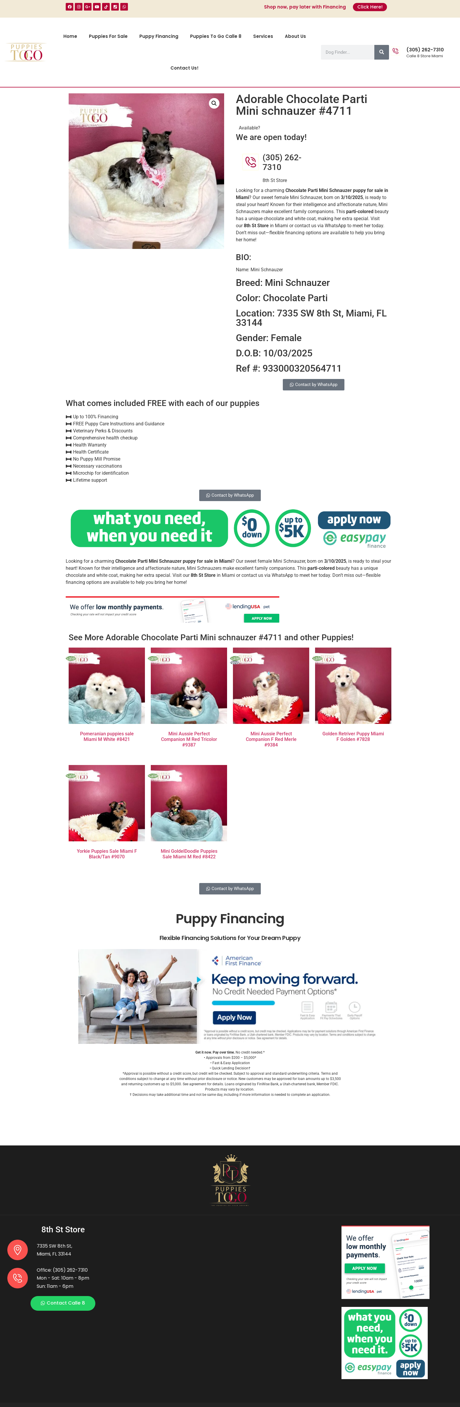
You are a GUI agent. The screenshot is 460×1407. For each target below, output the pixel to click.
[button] (214, 103)
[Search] (381, 52)
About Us (295, 36)
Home (70, 36)
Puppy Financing (158, 36)
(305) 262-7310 (425, 49)
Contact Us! (184, 68)
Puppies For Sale (108, 36)
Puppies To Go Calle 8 (215, 36)
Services (263, 36)
